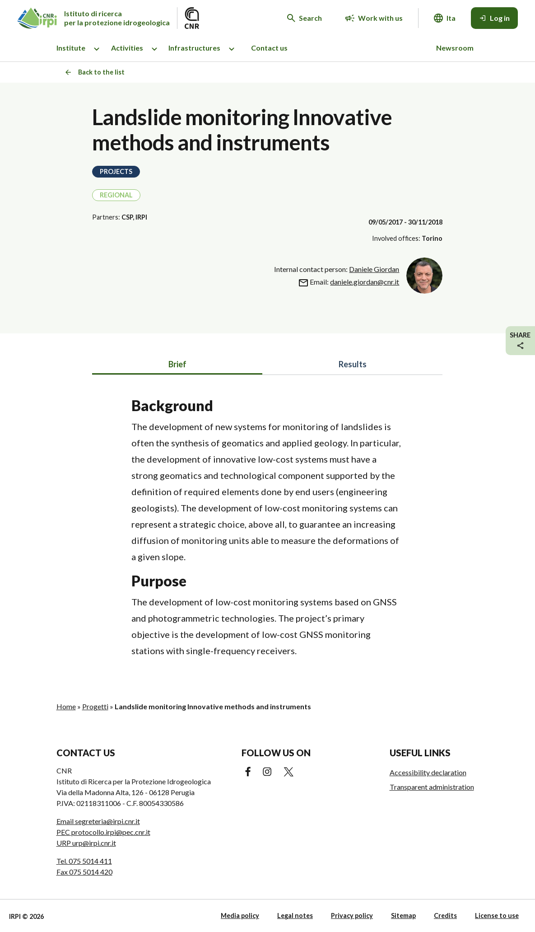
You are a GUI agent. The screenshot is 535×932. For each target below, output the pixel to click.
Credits (445, 915)
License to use (497, 915)
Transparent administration (432, 786)
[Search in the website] (304, 18)
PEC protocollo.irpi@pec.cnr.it (103, 832)
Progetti (95, 706)
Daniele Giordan (374, 269)
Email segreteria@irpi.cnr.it (98, 821)
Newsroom (455, 47)
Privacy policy (352, 915)
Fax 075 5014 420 (84, 871)
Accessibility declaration (428, 772)
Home (66, 706)
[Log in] (494, 18)
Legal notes (295, 915)
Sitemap (403, 915)
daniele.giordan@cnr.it (364, 281)
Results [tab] (353, 364)
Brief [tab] (177, 364)
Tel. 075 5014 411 (84, 861)
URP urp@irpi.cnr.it (86, 842)
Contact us (269, 47)
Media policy (240, 915)
